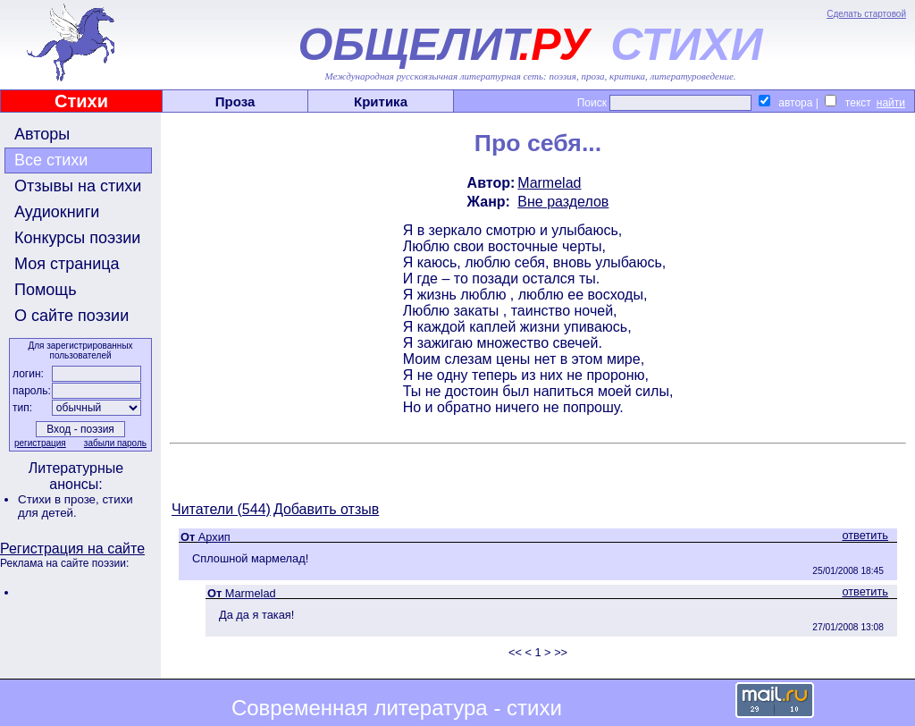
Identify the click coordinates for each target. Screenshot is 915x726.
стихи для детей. (75, 506)
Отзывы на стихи (77, 186)
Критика (380, 101)
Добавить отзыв (326, 509)
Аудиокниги (56, 212)
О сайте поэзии (71, 316)
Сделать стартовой (866, 14)
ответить (865, 535)
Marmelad (549, 182)
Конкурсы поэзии (77, 238)
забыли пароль (115, 443)
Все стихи (51, 160)
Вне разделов (563, 201)
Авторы (42, 134)
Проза (235, 101)
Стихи (81, 101)
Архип (214, 537)
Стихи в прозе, (60, 499)
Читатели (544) (221, 509)
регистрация (40, 443)
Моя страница (67, 264)
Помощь (45, 290)
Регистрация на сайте (72, 548)
